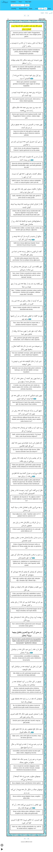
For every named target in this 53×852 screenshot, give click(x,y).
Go (45, 8)
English (42, 12)
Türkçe (46, 12)
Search (27, 5)
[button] (14, 2)
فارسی (50, 13)
